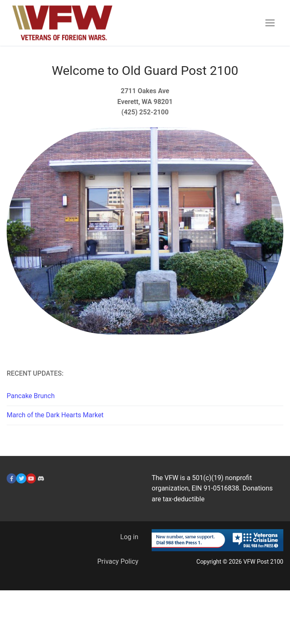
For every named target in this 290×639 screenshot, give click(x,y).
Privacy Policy (118, 561)
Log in (129, 537)
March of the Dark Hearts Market (55, 415)
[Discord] (40, 478)
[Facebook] (11, 478)
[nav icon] (270, 23)
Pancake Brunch (31, 396)
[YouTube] (31, 478)
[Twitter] (21, 478)
